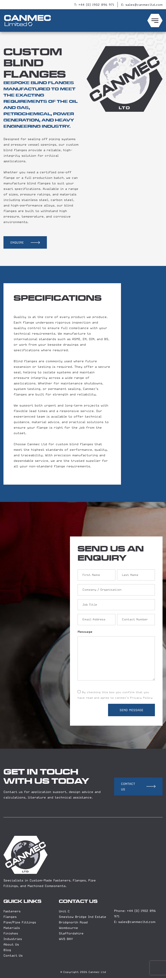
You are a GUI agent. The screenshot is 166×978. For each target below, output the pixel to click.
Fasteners (12, 911)
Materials (11, 928)
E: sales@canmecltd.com (142, 4)
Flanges (10, 917)
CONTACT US (128, 786)
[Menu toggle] (155, 20)
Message (85, 631)
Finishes (10, 933)
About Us (11, 944)
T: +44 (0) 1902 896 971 (94, 4)
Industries (12, 939)
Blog (7, 950)
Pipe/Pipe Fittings (19, 922)
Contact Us (13, 955)
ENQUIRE (17, 242)
